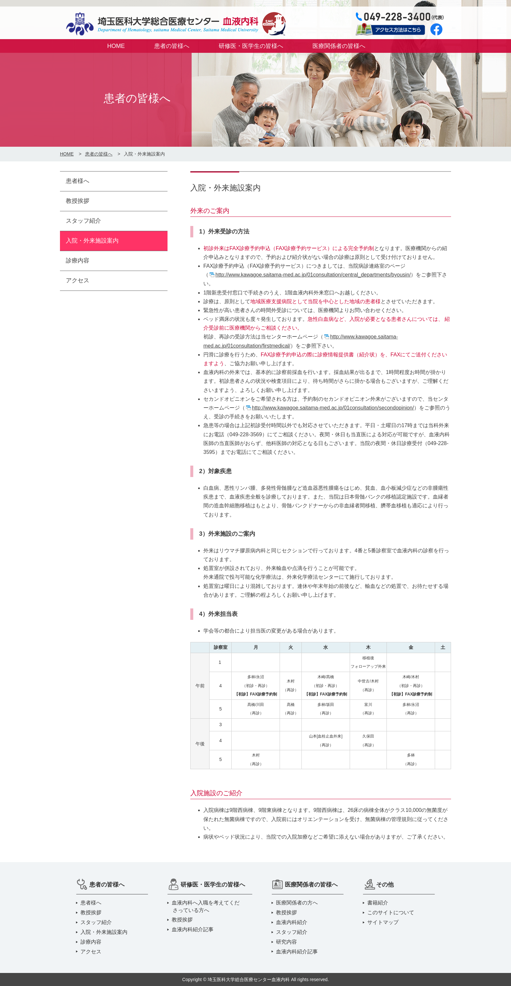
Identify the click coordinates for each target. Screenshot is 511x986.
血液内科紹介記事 (193, 929)
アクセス (77, 280)
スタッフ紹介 (83, 220)
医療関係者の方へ (297, 902)
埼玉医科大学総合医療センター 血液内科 (174, 25)
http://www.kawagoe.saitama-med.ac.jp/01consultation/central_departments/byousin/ (313, 274)
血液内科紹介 (292, 922)
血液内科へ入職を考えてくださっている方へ (206, 906)
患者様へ (77, 181)
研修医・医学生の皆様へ (251, 46)
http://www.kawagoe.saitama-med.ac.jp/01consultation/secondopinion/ (333, 408)
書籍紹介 (378, 902)
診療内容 (77, 260)
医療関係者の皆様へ (339, 46)
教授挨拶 (77, 201)
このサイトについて (391, 912)
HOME (116, 46)
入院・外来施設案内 (92, 240)
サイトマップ (383, 922)
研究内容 (287, 942)
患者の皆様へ (171, 46)
